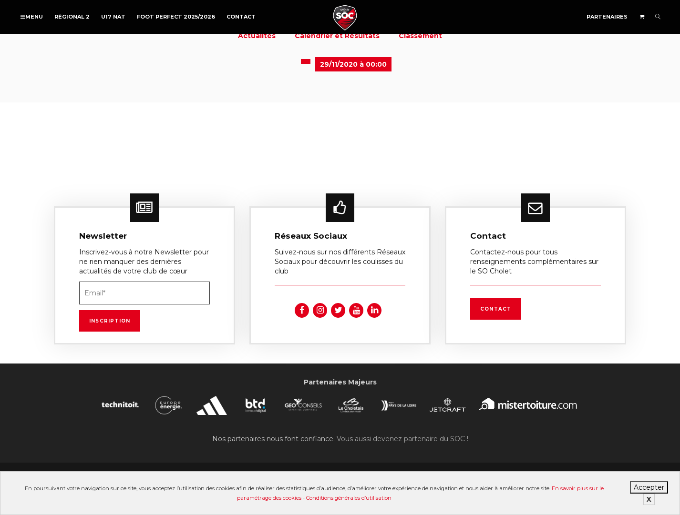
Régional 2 (72, 16)
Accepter (649, 487)
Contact (241, 16)
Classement (420, 35)
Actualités (257, 35)
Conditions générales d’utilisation (349, 498)
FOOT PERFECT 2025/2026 (176, 16)
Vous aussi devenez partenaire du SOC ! (402, 438)
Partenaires (607, 16)
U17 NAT (113, 16)
